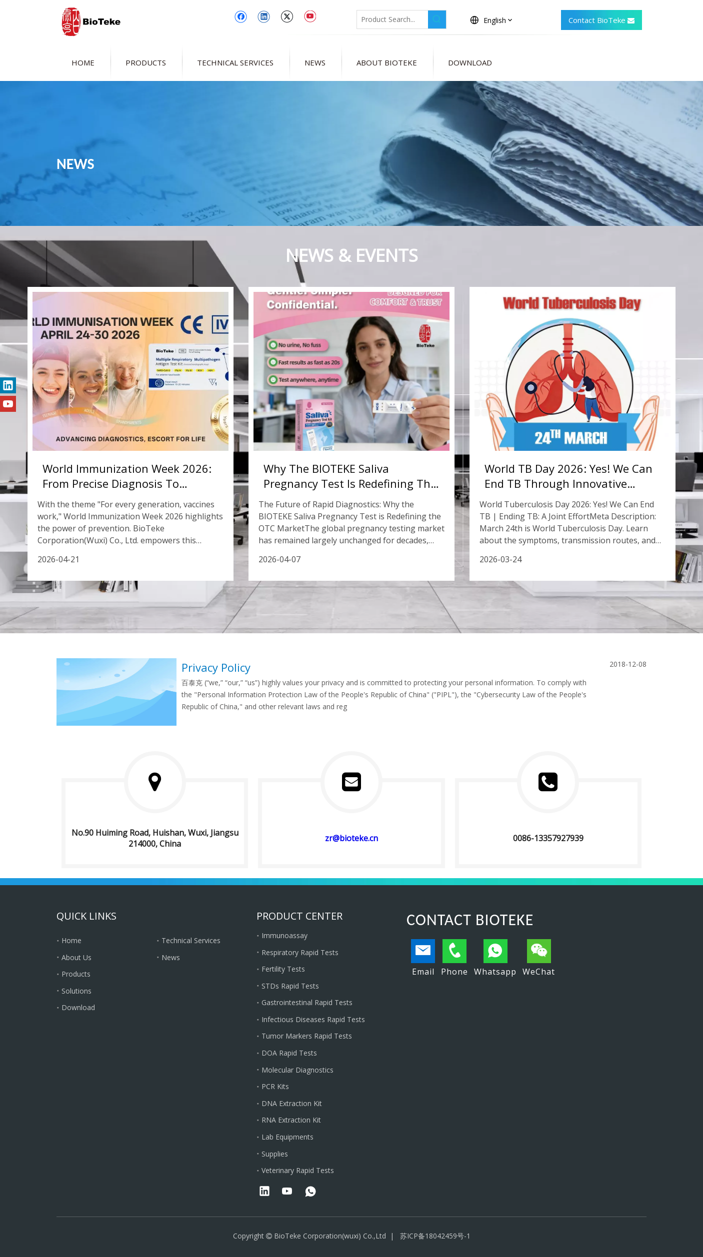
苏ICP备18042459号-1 (435, 1236)
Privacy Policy (216, 667)
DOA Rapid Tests (289, 1053)
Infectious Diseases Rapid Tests (313, 1019)
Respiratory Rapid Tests (300, 952)
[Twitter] (286, 16)
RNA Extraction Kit (291, 1120)
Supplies (275, 1154)
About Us (77, 957)
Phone (454, 958)
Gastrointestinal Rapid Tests (307, 1002)
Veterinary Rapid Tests (298, 1170)
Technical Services (191, 940)
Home (72, 940)
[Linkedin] (264, 16)
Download (78, 1007)
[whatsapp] (310, 1192)
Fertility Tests (283, 969)
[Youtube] (310, 16)
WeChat (538, 958)
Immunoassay (285, 935)
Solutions (77, 991)
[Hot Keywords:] (437, 19)
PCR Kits (275, 1086)
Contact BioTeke (601, 21)
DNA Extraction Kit (292, 1103)
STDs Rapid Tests (290, 986)
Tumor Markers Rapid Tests (307, 1036)
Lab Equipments (288, 1137)
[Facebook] (240, 16)
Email (423, 958)
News (171, 957)
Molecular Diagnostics (298, 1070)
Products (76, 974)
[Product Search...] (392, 19)
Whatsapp (495, 958)
